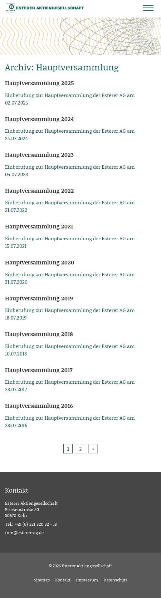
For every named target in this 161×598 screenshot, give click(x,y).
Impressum (87, 580)
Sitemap (42, 580)
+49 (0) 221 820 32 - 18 (36, 524)
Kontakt (63, 580)
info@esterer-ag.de (24, 532)
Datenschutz (115, 580)
